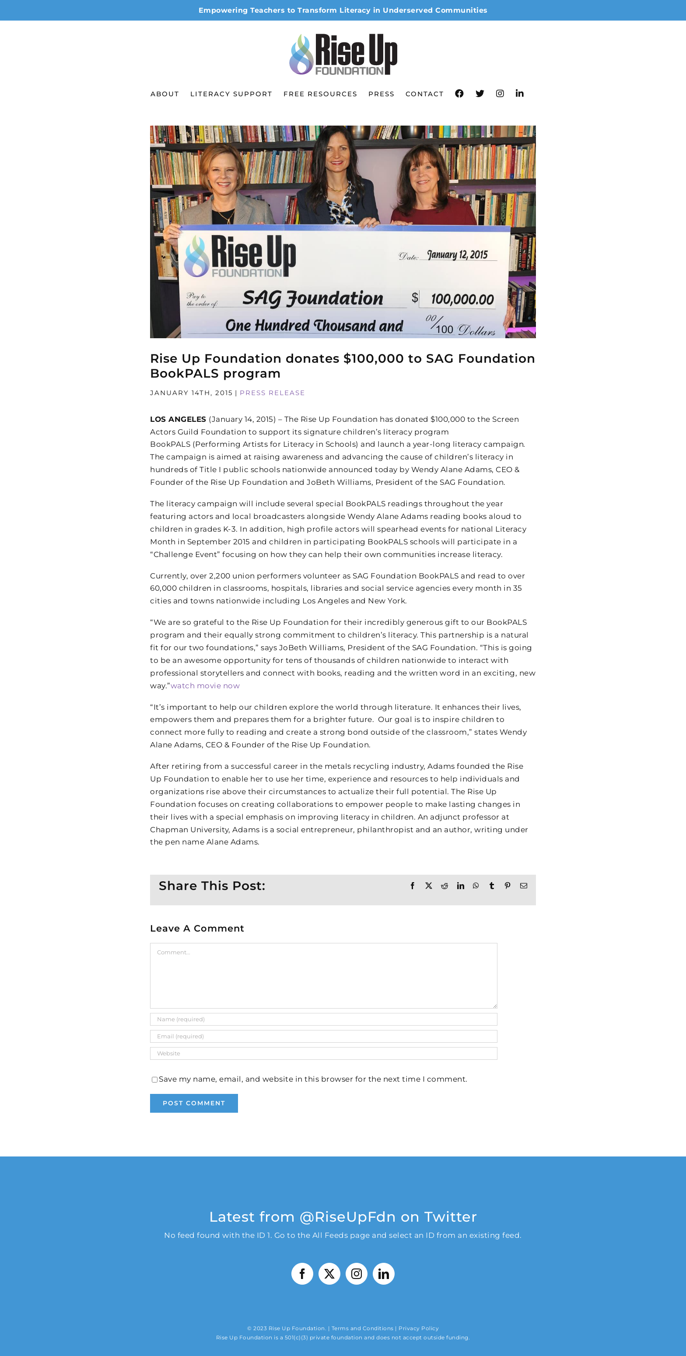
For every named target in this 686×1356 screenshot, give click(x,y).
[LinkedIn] (384, 1274)
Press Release (272, 393)
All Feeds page (341, 1235)
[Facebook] (302, 1274)
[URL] (323, 1053)
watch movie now (205, 685)
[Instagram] (357, 1274)
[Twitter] (329, 1274)
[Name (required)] (323, 1019)
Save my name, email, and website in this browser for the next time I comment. (313, 1079)
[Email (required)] (323, 1036)
